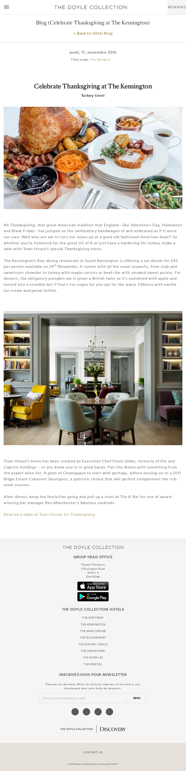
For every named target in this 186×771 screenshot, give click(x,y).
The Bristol (93, 664)
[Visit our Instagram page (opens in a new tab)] (98, 711)
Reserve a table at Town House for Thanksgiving (49, 514)
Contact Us (92, 752)
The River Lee (93, 657)
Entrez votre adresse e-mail (64, 698)
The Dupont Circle (93, 644)
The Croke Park (93, 651)
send (136, 698)
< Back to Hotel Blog (93, 33)
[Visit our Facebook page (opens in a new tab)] (75, 711)
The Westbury (100, 59)
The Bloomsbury (93, 638)
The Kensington (93, 624)
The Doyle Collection (93, 547)
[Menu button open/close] (6, 7)
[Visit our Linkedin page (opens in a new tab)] (109, 711)
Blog (41, 23)
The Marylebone (93, 631)
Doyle (90, 7)
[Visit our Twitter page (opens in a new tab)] (86, 711)
